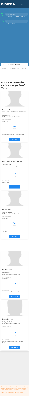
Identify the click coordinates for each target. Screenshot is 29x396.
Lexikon (12, 64)
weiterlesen (14, 139)
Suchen (15, 28)
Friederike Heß (7, 319)
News (8, 64)
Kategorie (4, 68)
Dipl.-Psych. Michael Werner (12, 162)
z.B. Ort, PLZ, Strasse (10, 23)
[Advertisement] (14, 47)
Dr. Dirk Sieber (7, 270)
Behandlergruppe (14, 68)
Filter (24, 68)
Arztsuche (17, 64)
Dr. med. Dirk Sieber (9, 110)
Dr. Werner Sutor (8, 209)
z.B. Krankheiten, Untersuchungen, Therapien (15, 16)
